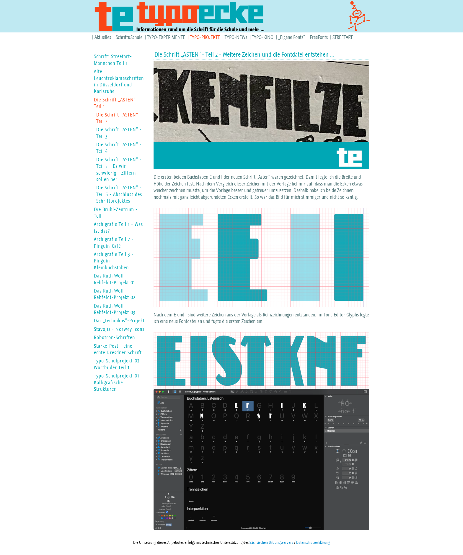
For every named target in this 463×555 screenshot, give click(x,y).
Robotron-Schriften (114, 337)
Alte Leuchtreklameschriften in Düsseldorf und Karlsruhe (119, 81)
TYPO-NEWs (236, 37)
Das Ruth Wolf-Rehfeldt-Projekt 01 (114, 278)
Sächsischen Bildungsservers (271, 542)
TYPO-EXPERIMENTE (166, 37)
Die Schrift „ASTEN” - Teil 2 (119, 117)
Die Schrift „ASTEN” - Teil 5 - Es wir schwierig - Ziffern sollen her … (119, 169)
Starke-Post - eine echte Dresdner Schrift (118, 349)
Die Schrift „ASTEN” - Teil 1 (116, 102)
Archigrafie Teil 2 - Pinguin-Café (114, 242)
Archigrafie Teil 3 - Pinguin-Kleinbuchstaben (114, 261)
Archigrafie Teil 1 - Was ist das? (118, 227)
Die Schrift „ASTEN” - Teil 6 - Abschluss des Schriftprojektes (119, 194)
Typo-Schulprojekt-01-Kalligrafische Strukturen (117, 382)
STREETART (342, 37)
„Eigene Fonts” (291, 37)
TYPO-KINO (262, 37)
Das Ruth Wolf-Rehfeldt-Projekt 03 (115, 309)
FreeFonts (319, 37)
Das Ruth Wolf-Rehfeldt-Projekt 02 (115, 294)
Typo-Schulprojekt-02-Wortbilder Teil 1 (118, 363)
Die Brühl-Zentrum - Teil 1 (116, 212)
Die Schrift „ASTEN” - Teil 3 (119, 132)
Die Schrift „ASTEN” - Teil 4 (119, 147)
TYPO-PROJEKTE (205, 37)
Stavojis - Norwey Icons (119, 329)
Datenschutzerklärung (313, 542)
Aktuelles (102, 37)
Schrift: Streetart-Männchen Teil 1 (113, 59)
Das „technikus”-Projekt (119, 320)
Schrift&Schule (129, 37)
